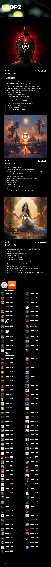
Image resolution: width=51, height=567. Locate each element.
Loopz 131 (34, 326)
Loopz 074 (9, 466)
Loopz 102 (9, 403)
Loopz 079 (34, 452)
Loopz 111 (33, 381)
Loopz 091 (34, 425)
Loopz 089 (34, 430)
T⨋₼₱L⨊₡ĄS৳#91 (8, 321)
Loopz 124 (34, 345)
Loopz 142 (34, 298)
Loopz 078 (9, 457)
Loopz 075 (34, 461)
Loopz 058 (9, 502)
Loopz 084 (9, 443)
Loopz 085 (34, 439)
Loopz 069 (34, 475)
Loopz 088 (9, 434)
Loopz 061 (34, 493)
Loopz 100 (9, 408)
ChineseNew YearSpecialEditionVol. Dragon (9, 352)
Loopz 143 (9, 298)
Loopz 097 (34, 412)
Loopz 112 (9, 381)
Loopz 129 (9, 336)
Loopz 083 (34, 443)
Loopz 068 (9, 479)
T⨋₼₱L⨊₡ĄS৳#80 (8, 332)
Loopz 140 (34, 302)
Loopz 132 (9, 326)
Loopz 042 (9, 537)
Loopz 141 (9, 302)
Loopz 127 (9, 341)
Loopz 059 (34, 497)
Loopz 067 (34, 479)
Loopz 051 (34, 515)
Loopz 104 (9, 399)
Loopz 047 (34, 524)
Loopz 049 (34, 520)
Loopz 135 (9, 315)
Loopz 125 (9, 345)
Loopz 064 (9, 488)
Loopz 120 (9, 363)
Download (40, 71)
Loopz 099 (34, 408)
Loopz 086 (9, 439)
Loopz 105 (34, 394)
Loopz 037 (34, 546)
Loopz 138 (34, 307)
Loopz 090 (9, 430)
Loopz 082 (9, 448)
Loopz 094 (9, 421)
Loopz (12, 7)
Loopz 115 (34, 372)
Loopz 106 (9, 394)
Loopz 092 (9, 425)
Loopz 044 (9, 533)
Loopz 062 (9, 493)
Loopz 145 (9, 293)
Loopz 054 (9, 511)
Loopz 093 (34, 421)
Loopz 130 (34, 330)
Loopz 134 (34, 315)
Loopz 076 (9, 461)
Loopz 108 (9, 390)
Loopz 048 (9, 524)
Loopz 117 (34, 367)
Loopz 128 (34, 336)
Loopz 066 (9, 484)
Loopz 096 (9, 417)
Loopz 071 (34, 470)
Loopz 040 (9, 542)
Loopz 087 (34, 434)
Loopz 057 (34, 502)
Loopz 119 (34, 363)
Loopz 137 (9, 311)
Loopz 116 (9, 372)
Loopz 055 (34, 506)
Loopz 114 (9, 376)
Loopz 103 (34, 399)
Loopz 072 (9, 470)
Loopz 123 (34, 350)
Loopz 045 (34, 528)
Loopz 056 (9, 506)
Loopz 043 (34, 533)
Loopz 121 (34, 358)
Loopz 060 (9, 497)
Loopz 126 (34, 341)
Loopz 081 (34, 448)
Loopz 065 (34, 484)
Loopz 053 (34, 511)
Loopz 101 (34, 403)
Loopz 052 (9, 515)
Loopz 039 (34, 542)
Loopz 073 (34, 466)
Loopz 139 (9, 307)
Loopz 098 (9, 412)
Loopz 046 (9, 528)
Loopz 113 (34, 376)
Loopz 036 (9, 551)
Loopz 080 (9, 452)
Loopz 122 (9, 358)
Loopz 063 (34, 488)
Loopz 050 (9, 520)
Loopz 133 (34, 320)
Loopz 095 (34, 417)
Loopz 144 (34, 293)
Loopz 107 (34, 390)
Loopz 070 (9, 475)
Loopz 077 (34, 457)
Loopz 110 (9, 385)
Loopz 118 (9, 367)
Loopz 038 (9, 546)
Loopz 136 (34, 311)
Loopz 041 (34, 537)
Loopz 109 (34, 385)
